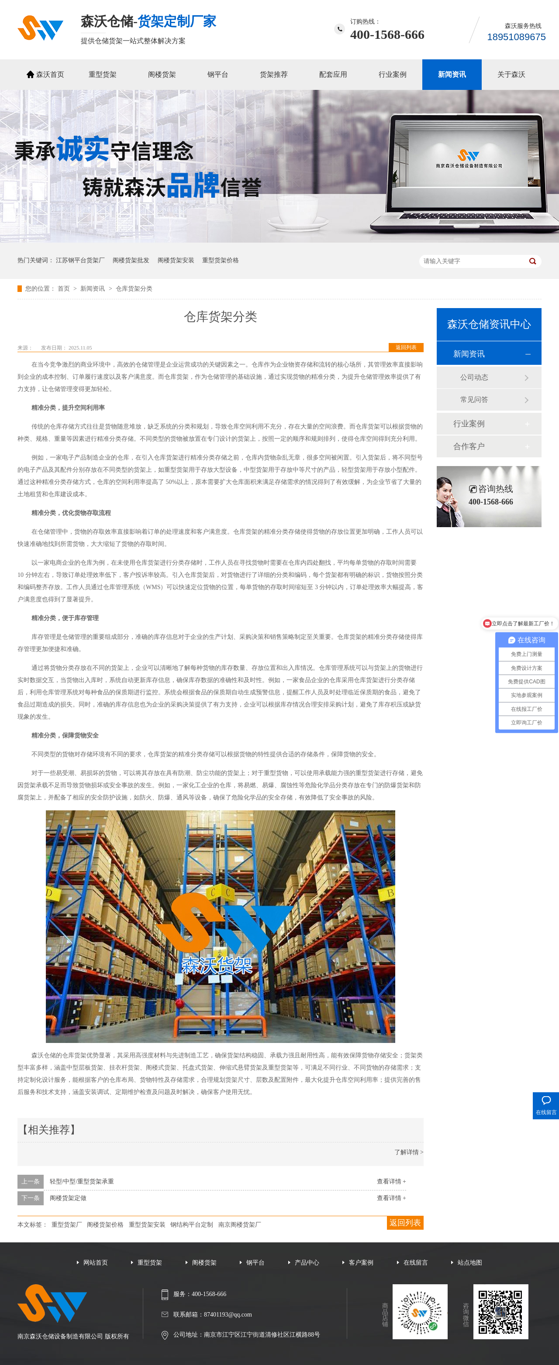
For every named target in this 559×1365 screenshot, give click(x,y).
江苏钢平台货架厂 (80, 260)
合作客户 (469, 446)
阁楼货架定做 (68, 1198)
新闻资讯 (452, 74)
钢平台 (217, 74)
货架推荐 (274, 74)
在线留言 (416, 1262)
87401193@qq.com (228, 1314)
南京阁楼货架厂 (239, 1224)
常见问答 (474, 399)
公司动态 (474, 377)
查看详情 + (391, 1181)
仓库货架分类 (134, 288)
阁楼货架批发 (131, 260)
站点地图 (470, 1262)
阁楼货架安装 (176, 260)
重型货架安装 (147, 1224)
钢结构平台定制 (191, 1224)
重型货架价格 (220, 260)
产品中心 (307, 1262)
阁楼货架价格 (105, 1224)
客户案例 (361, 1262)
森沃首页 (50, 74)
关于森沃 (511, 74)
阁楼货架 (162, 74)
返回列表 (406, 347)
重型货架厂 (67, 1224)
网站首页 (95, 1262)
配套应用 (333, 74)
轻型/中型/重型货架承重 (82, 1181)
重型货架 (103, 74)
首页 (65, 288)
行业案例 (393, 74)
